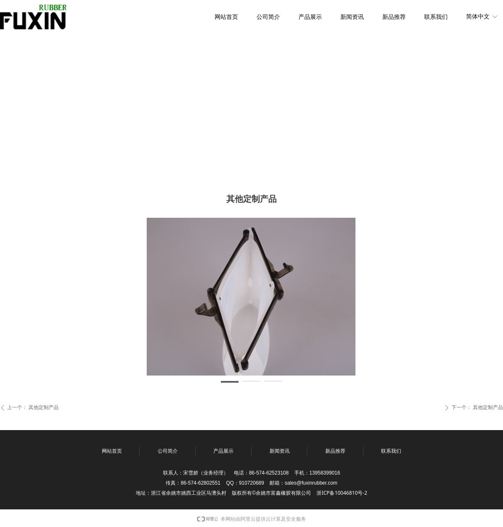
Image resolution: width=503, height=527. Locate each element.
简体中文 (478, 16)
